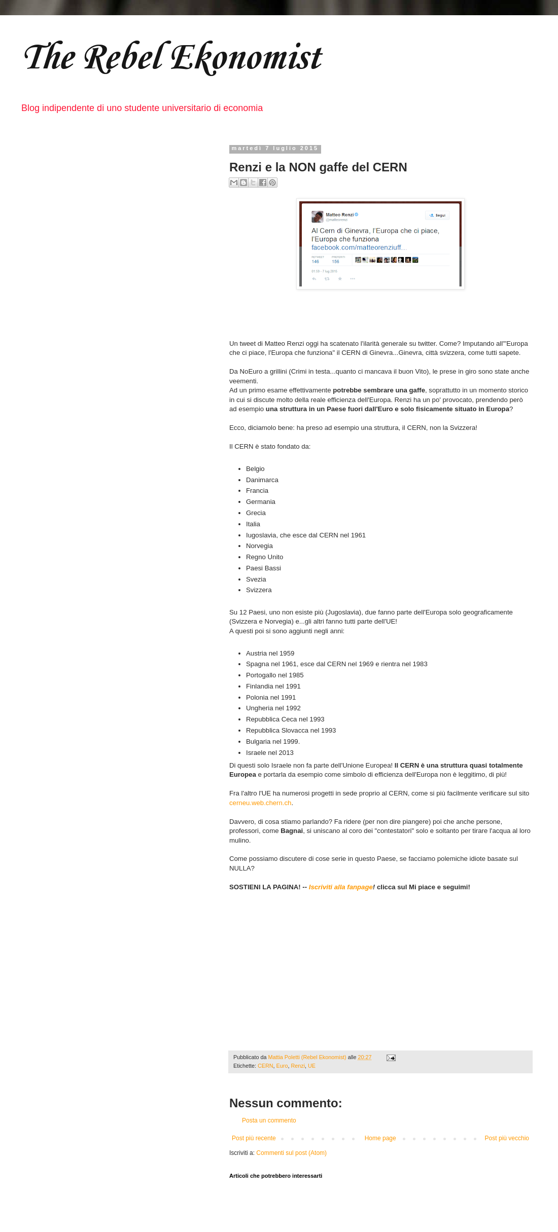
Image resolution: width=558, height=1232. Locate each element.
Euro (282, 1066)
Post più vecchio (507, 1138)
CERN (265, 1066)
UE (312, 1066)
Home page (380, 1138)
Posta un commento (269, 1120)
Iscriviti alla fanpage (341, 887)
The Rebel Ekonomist (170, 56)
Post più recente (254, 1138)
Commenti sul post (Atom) (291, 1152)
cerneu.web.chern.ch (260, 803)
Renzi (298, 1066)
